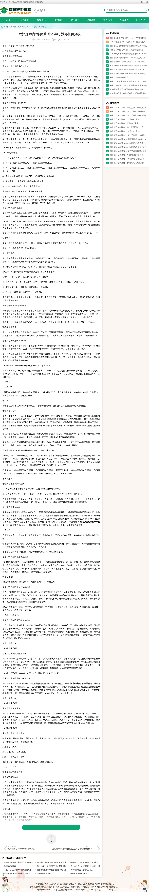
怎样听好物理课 (10, 866)
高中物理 (74, 20)
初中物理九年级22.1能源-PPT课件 (124, 123)
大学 (20, 46)
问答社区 (140, 20)
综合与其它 (34, 27)
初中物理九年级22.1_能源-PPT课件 (124, 131)
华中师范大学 (46, 88)
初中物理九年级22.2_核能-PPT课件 (124, 119)
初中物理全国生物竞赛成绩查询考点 (84, 862)
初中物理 (58, 20)
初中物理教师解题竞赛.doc (121, 77)
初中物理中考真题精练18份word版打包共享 (128, 58)
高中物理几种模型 (44, 874)
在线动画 (124, 20)
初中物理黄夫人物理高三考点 (81, 870)
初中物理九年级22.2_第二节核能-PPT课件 (127, 111)
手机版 (144, 2)
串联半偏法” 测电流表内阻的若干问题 (51, 866)
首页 (8, 20)
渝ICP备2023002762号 (103, 890)
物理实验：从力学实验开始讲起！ (28, 848)
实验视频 (91, 20)
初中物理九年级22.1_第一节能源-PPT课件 (127, 135)
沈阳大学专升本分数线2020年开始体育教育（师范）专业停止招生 (81, 848)
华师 (12, 66)
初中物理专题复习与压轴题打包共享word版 (128, 69)
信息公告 (24, 20)
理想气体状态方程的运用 (80, 874)
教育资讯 (41, 20)
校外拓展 (107, 20)
